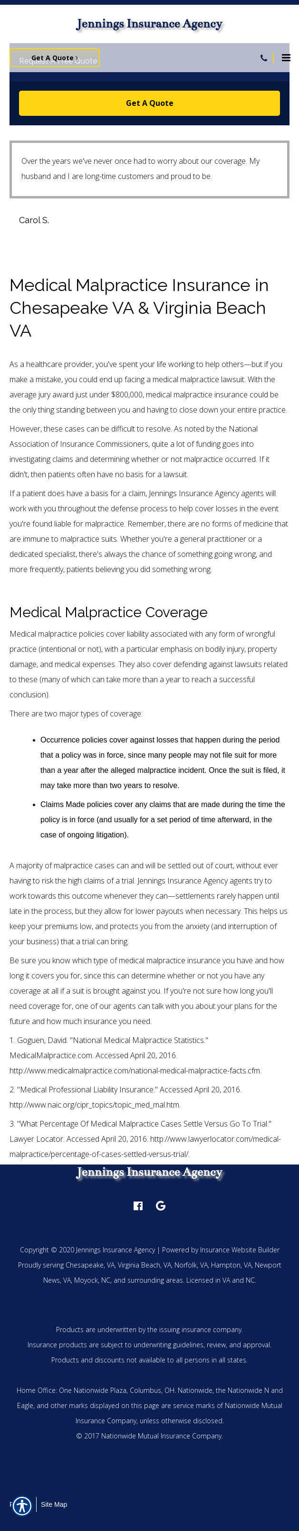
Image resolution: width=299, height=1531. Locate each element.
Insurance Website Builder (240, 1249)
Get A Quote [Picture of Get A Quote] (54, 57)
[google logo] (160, 1206)
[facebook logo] (138, 1206)
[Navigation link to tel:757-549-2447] (263, 58)
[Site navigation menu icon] (286, 56)
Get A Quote (150, 103)
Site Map (54, 1504)
